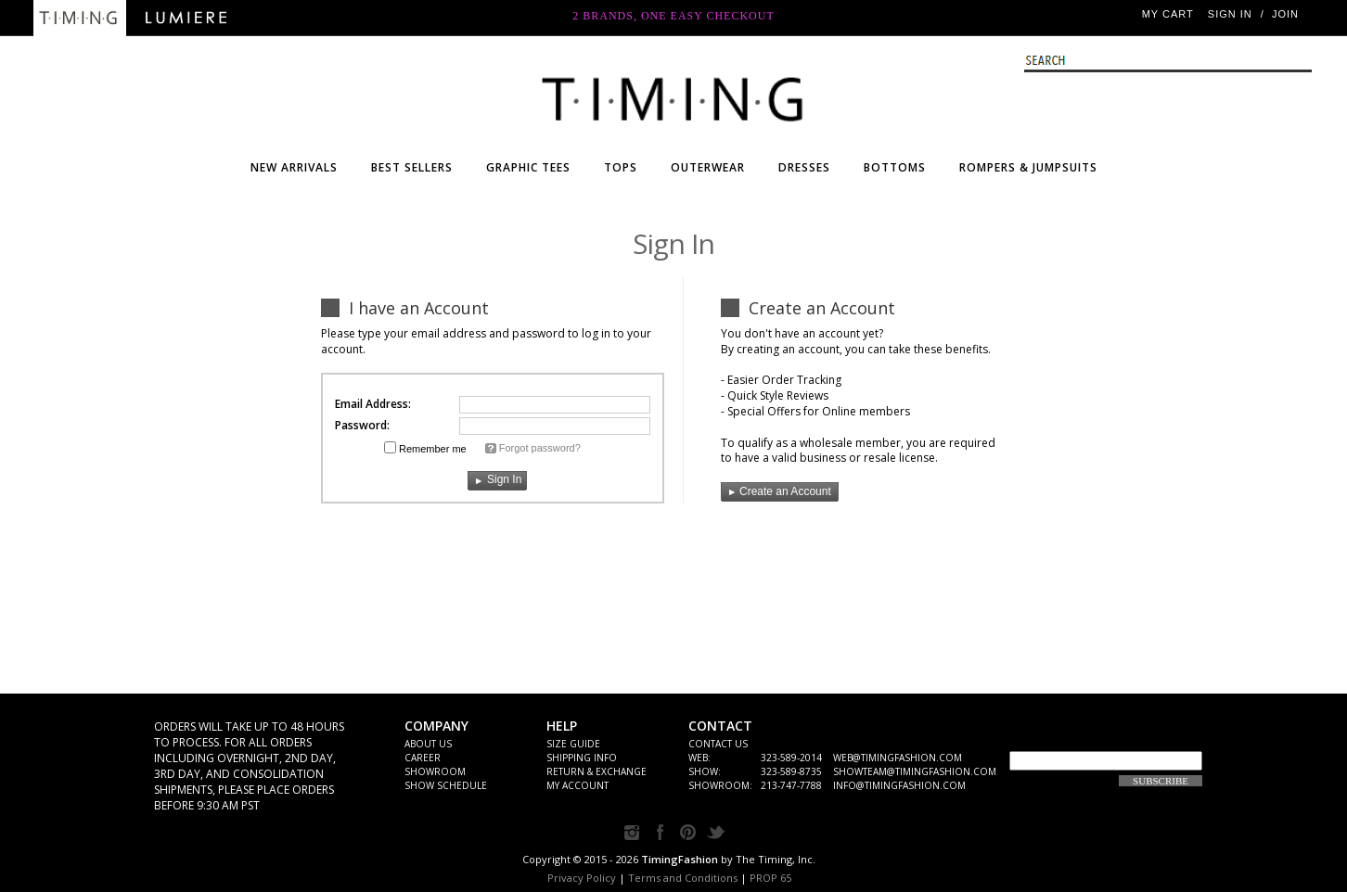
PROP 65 (770, 878)
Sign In (1230, 13)
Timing (79, 18)
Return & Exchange (596, 771)
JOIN (1285, 13)
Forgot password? (540, 447)
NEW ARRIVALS (294, 167)
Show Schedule (445, 785)
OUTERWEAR (708, 167)
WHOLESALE (673, 95)
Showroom (435, 771)
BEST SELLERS (412, 167)
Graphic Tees (528, 167)
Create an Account (776, 492)
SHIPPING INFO (581, 757)
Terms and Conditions (683, 878)
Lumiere (186, 18)
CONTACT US (718, 743)
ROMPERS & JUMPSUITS (1028, 167)
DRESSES (804, 167)
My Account (577, 785)
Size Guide (573, 743)
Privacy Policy (581, 878)
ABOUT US (428, 743)
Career (422, 757)
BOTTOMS (895, 167)
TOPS (620, 167)
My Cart (1168, 13)
